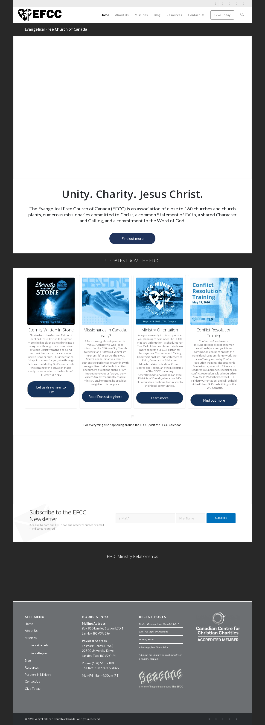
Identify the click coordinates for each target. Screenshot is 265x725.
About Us (31, 630)
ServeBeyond (40, 653)
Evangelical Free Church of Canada (56, 29)
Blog (28, 660)
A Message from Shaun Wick (153, 647)
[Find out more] (132, 238)
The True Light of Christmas (153, 631)
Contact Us (32, 681)
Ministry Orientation (159, 330)
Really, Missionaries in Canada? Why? (159, 624)
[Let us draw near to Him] (51, 389)
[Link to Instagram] (222, 3)
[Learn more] (159, 398)
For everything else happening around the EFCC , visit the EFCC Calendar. (132, 425)
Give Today (33, 688)
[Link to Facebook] (216, 3)
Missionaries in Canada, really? (105, 332)
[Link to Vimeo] (229, 3)
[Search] (242, 15)
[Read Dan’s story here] (105, 396)
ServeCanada (40, 645)
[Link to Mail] (236, 3)
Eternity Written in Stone (51, 330)
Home (29, 624)
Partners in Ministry (38, 674)
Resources (32, 667)
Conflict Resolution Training (214, 332)
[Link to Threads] (243, 3)
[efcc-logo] (40, 15)
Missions (31, 638)
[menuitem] (105, 15)
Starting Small (146, 639)
